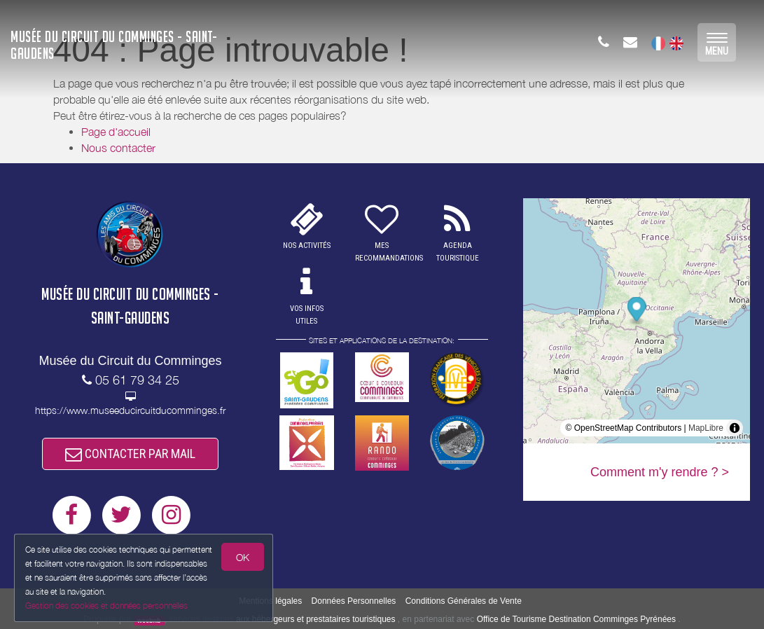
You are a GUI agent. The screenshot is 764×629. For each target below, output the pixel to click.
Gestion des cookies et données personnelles (106, 605)
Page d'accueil (116, 131)
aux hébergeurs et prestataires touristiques (315, 619)
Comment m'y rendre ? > (659, 472)
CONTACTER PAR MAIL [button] (130, 453)
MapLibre (705, 428)
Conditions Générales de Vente (463, 601)
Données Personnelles (354, 601)
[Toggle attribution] (734, 428)
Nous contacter (118, 147)
